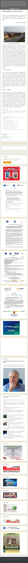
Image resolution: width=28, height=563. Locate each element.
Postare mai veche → (23, 143)
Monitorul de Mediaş (18, 559)
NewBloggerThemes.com (22, 561)
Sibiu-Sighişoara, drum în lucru (12, 11)
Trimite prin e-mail (7, 138)
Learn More (12, 8)
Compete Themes (8, 561)
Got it (17, 8)
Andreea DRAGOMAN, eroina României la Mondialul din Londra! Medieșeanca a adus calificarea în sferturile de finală (16, 432)
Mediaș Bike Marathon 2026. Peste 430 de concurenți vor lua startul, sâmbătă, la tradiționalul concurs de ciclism (16, 424)
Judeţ (11, 136)
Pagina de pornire (14, 143)
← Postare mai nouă (5, 143)
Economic (6, 136)
